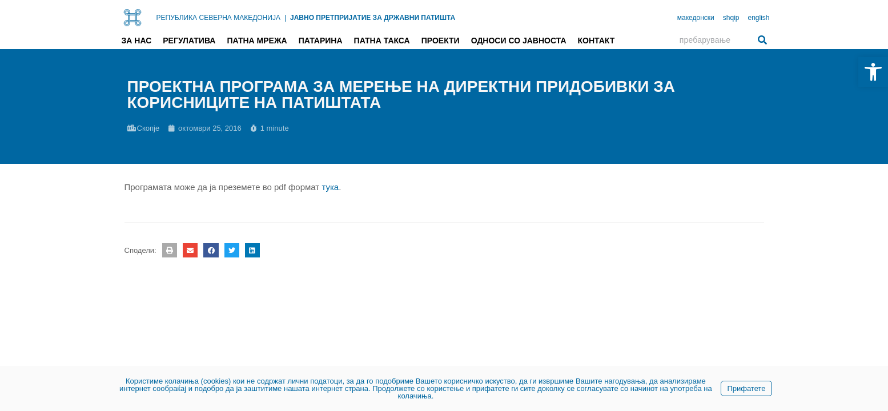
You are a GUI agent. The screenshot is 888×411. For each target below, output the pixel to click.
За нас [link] (137, 40)
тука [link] (330, 187)
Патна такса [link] (382, 40)
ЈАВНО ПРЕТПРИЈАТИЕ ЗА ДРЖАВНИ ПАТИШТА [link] (372, 18)
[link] (873, 72)
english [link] (758, 18)
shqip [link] (731, 18)
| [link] (285, 18)
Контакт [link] (596, 40)
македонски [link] (695, 18)
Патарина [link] (321, 40)
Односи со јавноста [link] (518, 40)
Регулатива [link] (189, 40)
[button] (169, 250)
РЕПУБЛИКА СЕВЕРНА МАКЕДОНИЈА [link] (218, 18)
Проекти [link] (440, 40)
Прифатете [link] (746, 388)
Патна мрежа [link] (257, 40)
